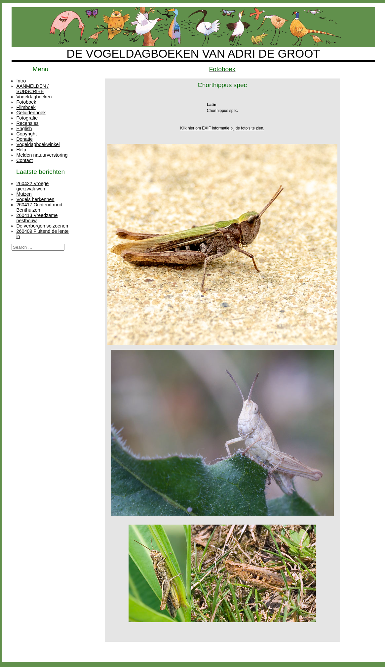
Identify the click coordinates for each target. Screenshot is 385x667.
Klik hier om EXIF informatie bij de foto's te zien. (222, 128)
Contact (24, 160)
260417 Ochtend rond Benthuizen (39, 207)
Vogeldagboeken (34, 96)
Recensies (27, 123)
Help (21, 149)
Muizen (23, 194)
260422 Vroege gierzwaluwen (32, 186)
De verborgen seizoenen (42, 226)
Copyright (26, 133)
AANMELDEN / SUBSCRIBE (32, 88)
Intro (21, 80)
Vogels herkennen (35, 199)
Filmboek (25, 107)
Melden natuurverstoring (41, 155)
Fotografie (27, 118)
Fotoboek (26, 102)
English (24, 128)
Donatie (24, 139)
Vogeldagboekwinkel (37, 144)
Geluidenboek (31, 112)
